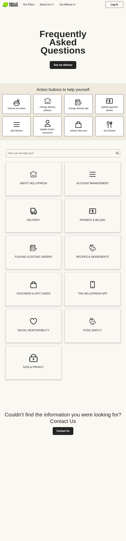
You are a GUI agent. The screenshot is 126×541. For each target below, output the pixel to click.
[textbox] (63, 153)
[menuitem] (12, 4)
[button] (117, 153)
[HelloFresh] (10, 4)
